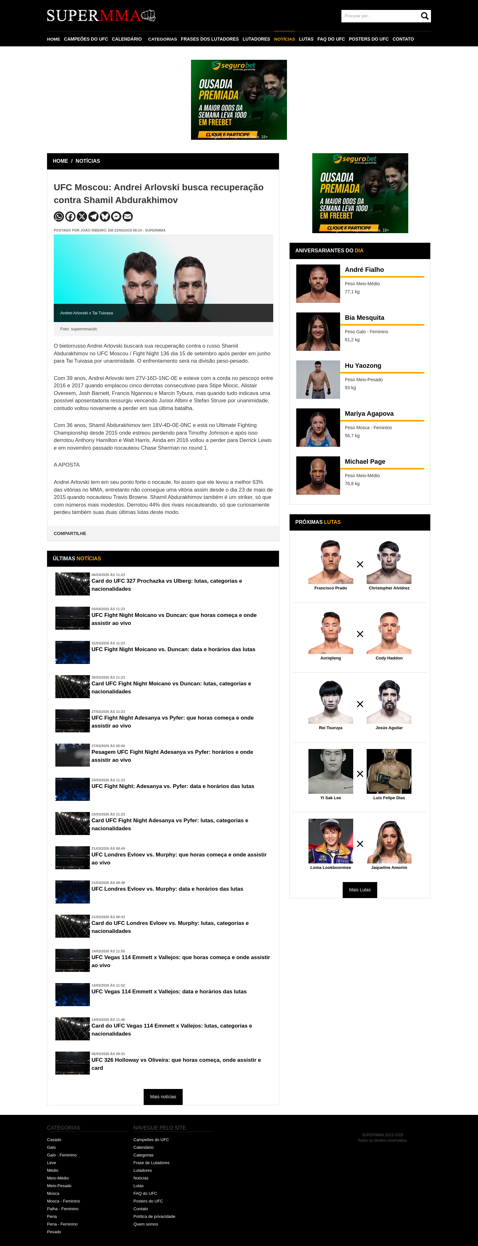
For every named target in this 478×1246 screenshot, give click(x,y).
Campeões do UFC (151, 1139)
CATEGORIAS (163, 39)
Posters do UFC (148, 1201)
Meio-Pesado (59, 1185)
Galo (51, 1147)
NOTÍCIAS (285, 39)
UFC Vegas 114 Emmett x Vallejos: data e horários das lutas (173, 992)
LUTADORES (257, 39)
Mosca (53, 1193)
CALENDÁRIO (127, 39)
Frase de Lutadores (151, 1162)
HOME (53, 39)
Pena (52, 1216)
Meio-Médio (58, 1178)
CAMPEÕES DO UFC (86, 39)
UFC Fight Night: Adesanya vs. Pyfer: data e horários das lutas (177, 786)
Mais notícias (163, 1096)
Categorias (143, 1155)
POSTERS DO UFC (370, 39)
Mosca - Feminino (63, 1201)
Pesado (54, 1231)
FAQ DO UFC (332, 39)
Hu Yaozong (363, 365)
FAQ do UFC (145, 1193)
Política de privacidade (154, 1216)
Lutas (138, 1185)
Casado (54, 1139)
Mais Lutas (360, 889)
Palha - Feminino (62, 1208)
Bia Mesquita (364, 317)
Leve (51, 1162)
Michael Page (365, 461)
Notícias (140, 1178)
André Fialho (364, 269)
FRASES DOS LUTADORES (211, 39)
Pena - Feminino (62, 1224)
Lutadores (142, 1170)
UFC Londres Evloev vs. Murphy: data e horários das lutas (171, 889)
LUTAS (307, 39)
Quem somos (145, 1224)
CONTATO (404, 39)
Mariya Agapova (369, 413)
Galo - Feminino (61, 1155)
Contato (140, 1208)
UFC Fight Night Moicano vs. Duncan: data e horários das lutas (178, 649)
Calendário (143, 1147)
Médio (52, 1170)
